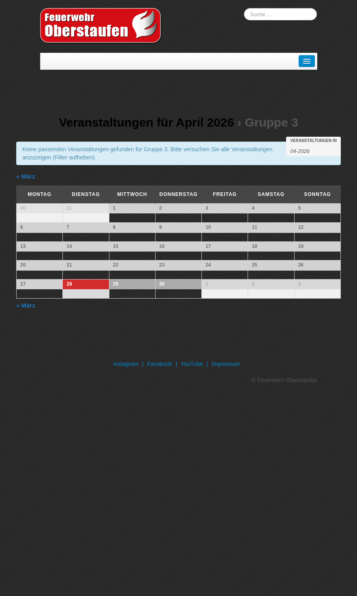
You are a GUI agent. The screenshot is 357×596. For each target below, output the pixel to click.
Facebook (159, 563)
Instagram (125, 563)
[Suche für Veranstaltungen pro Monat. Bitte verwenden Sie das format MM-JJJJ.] (310, 150)
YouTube (192, 563)
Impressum (225, 563)
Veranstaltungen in (313, 141)
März (25, 176)
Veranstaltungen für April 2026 (146, 122)
